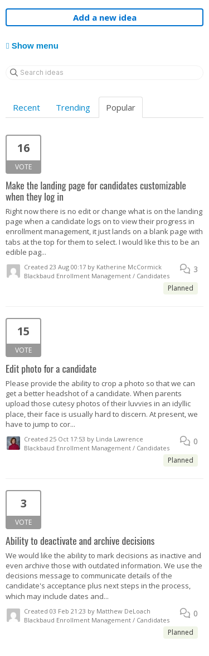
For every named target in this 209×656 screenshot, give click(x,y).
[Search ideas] (104, 72)
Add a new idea (105, 17)
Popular (120, 107)
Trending (73, 107)
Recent (26, 107)
